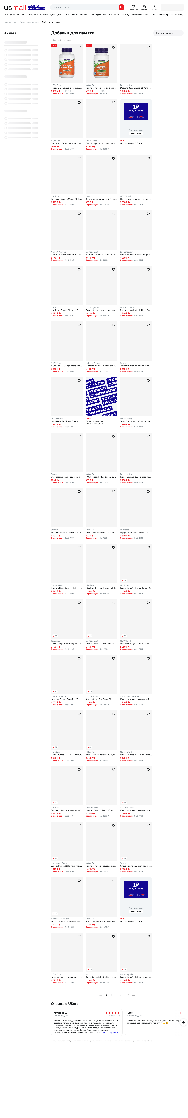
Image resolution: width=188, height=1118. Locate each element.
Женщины (10, 14)
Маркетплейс (10, 22)
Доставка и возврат (161, 14)
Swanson (55, 474)
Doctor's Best (126, 85)
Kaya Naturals (92, 696)
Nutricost (55, 196)
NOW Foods (56, 85)
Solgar (123, 363)
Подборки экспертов (142, 14)
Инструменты (99, 14)
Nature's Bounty (58, 696)
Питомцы (125, 14)
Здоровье (33, 14)
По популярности (164, 33)
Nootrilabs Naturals (60, 919)
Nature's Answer (58, 252)
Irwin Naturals (57, 418)
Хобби (75, 14)
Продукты (85, 14)
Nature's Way (126, 418)
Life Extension (126, 252)
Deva (88, 196)
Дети (52, 14)
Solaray (54, 530)
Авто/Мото (113, 14)
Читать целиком (111, 1032)
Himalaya (90, 585)
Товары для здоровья (30, 22)
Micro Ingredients (94, 307)
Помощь (179, 14)
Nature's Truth (126, 752)
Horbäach (55, 752)
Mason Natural (127, 307)
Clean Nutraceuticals (129, 696)
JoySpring (55, 641)
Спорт (67, 14)
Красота (44, 14)
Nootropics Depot (59, 863)
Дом (59, 14)
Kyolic (88, 974)
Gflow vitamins (127, 807)
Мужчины (21, 14)
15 (127, 995)
